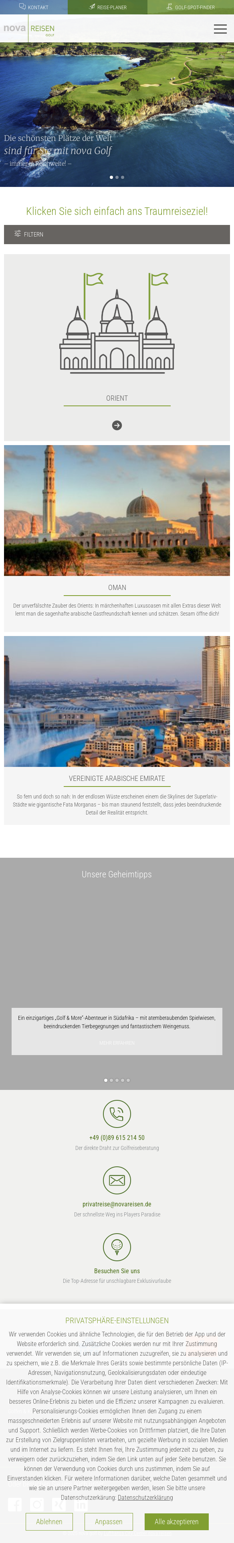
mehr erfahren (117, 1043)
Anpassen (109, 1522)
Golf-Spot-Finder (190, 6)
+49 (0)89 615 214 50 (117, 1121)
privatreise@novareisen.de (117, 1187)
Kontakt (33, 6)
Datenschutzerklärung (145, 1497)
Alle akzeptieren (177, 1522)
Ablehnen (49, 1522)
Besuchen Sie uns (117, 1254)
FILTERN (28, 234)
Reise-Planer (108, 6)
